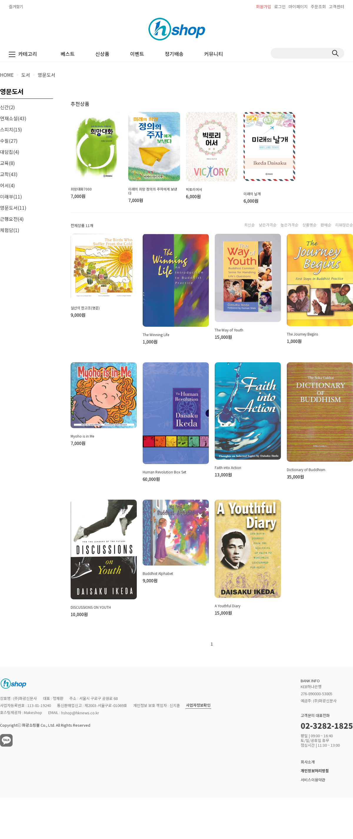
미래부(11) (11, 196)
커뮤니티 (213, 53)
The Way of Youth (229, 330)
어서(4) (7, 185)
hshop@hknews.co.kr (80, 712)
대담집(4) (9, 152)
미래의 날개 (252, 194)
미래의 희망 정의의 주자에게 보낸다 (152, 191)
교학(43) (9, 174)
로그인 (280, 6)
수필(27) (9, 141)
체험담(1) (9, 230)
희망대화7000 (81, 189)
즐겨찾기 (16, 6)
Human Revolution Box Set (164, 472)
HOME (7, 74)
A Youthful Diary (227, 606)
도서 (25, 74)
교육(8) (7, 163)
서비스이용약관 (313, 780)
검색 (335, 53)
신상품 (102, 53)
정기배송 (174, 53)
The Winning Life (156, 335)
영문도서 (46, 74)
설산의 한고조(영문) (85, 308)
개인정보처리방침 (315, 771)
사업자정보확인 (198, 705)
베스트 (68, 53)
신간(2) (7, 107)
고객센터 (336, 6)
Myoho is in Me (82, 436)
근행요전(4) (12, 219)
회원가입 (263, 6)
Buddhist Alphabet (158, 573)
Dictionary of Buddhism (306, 470)
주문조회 (318, 6)
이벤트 (137, 53)
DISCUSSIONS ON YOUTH (91, 607)
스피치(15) (11, 129)
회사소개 (308, 762)
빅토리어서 (194, 189)
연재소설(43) (13, 118)
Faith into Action (228, 468)
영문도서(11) (13, 208)
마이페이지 (298, 6)
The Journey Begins (302, 334)
